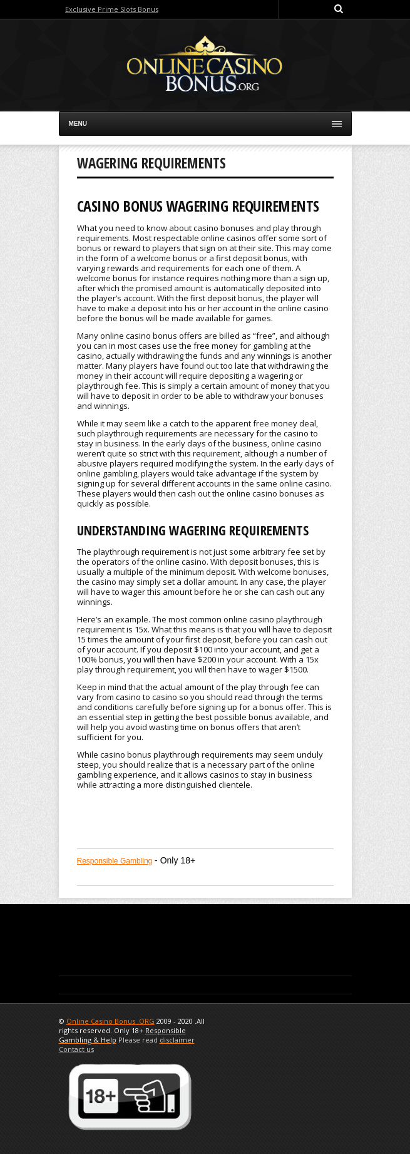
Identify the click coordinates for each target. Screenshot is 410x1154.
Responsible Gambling (115, 861)
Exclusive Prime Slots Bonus (111, 9)
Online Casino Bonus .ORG (110, 1021)
